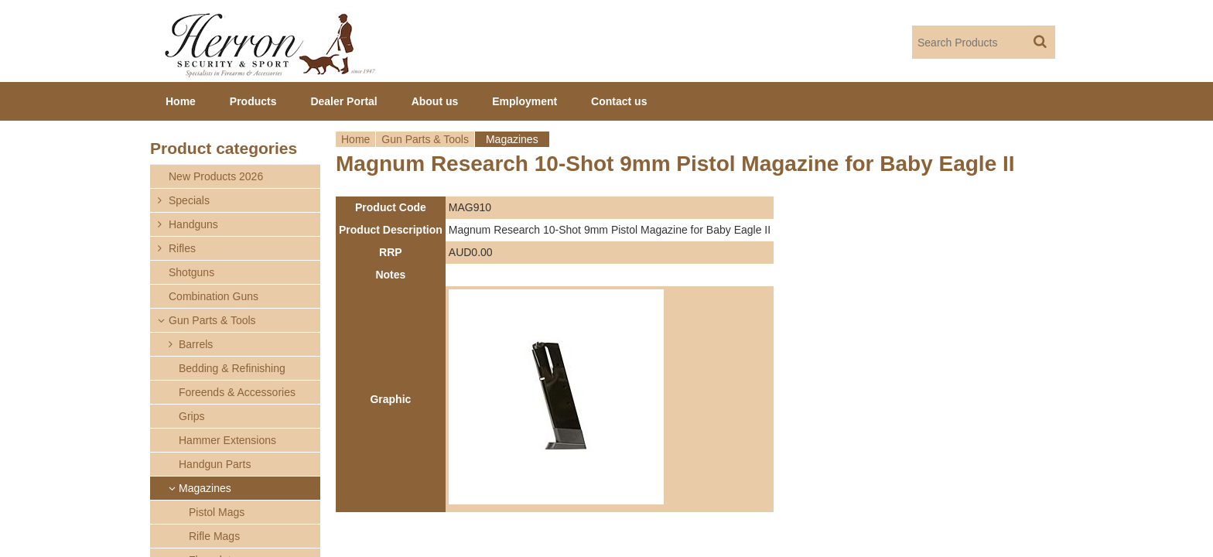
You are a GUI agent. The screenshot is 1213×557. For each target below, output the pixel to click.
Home (355, 139)
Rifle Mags (214, 536)
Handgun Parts (215, 464)
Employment (524, 101)
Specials (189, 200)
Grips (191, 416)
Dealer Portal (343, 101)
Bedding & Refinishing (232, 368)
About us (435, 101)
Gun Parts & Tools (425, 139)
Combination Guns (213, 296)
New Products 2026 (216, 176)
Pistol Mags (216, 512)
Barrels (196, 344)
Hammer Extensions (227, 440)
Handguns (193, 224)
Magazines (512, 139)
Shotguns (191, 272)
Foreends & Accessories (237, 392)
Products (253, 101)
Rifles (182, 248)
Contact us (619, 101)
